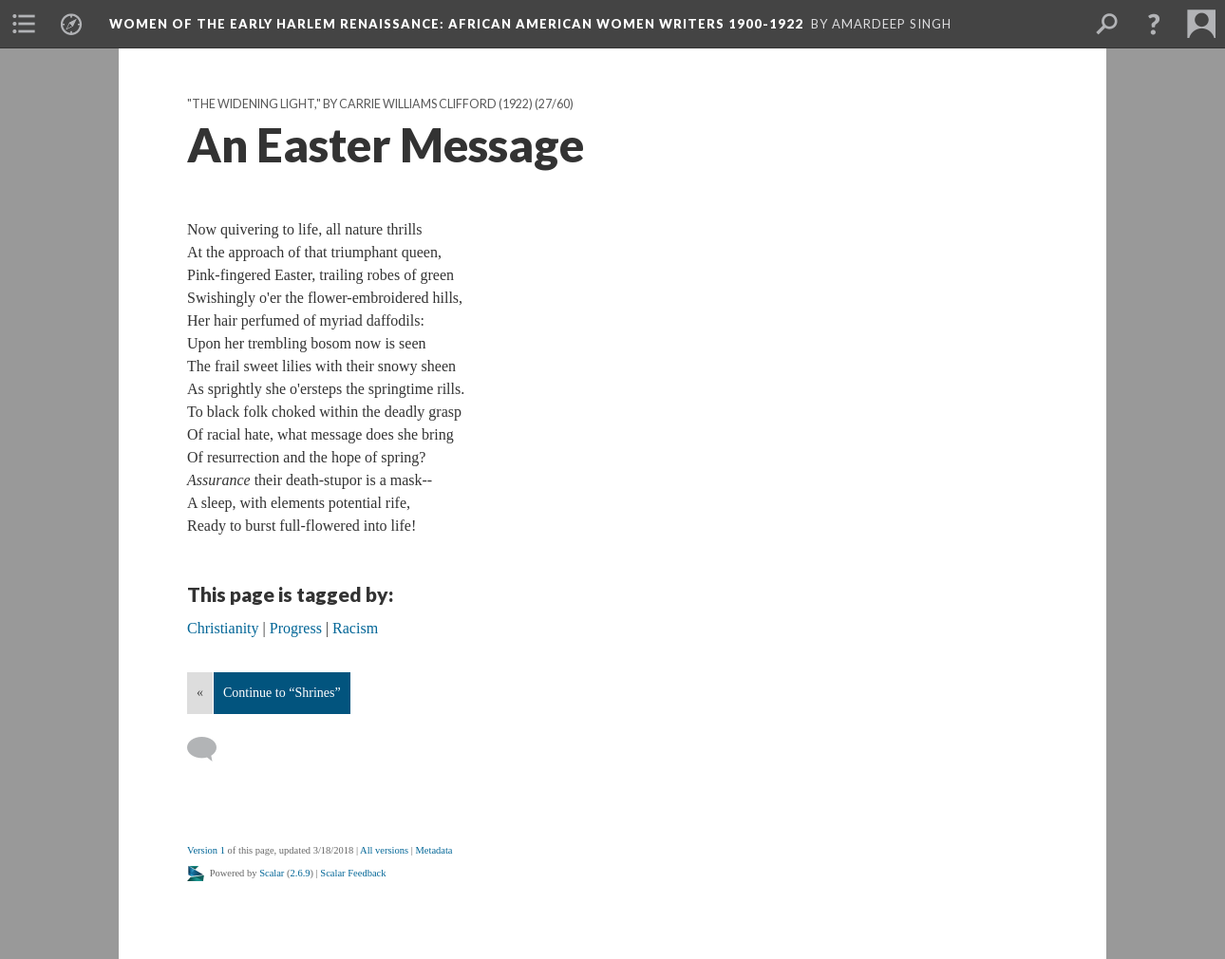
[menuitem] (23, 23)
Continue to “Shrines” (282, 693)
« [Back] (200, 693)
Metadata (433, 850)
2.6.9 (301, 873)
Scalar (271, 873)
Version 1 (206, 850)
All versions (384, 850)
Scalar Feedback (353, 873)
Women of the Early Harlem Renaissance (456, 23)
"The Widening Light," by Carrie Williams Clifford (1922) (360, 104)
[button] (1154, 23)
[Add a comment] (210, 749)
